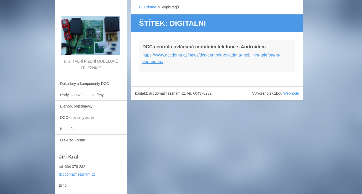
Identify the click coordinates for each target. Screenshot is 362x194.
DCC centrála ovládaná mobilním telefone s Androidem (204, 46)
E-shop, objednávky (76, 106)
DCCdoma (147, 7)
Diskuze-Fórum (72, 140)
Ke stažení (68, 129)
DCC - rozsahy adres (77, 117)
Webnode (291, 93)
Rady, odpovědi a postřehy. (82, 95)
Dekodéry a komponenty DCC (84, 83)
